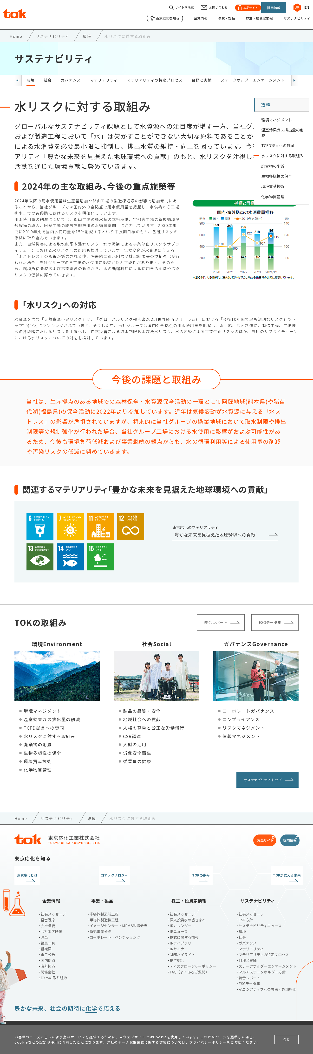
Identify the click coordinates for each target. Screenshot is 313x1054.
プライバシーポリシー (62, 1017)
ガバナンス (71, 75)
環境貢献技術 (38, 757)
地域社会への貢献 (142, 715)
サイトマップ (134, 1017)
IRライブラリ (180, 931)
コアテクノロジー (120, 871)
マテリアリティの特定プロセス (155, 75)
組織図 (46, 936)
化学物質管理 (38, 765)
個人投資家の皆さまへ (188, 908)
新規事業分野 (100, 919)
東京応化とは (47, 871)
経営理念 (48, 908)
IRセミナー (179, 936)
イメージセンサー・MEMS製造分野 (118, 913)
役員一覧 (48, 931)
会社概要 (48, 913)
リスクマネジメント (243, 723)
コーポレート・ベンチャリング (115, 925)
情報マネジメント (241, 732)
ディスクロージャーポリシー (193, 954)
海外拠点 (48, 954)
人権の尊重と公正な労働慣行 (153, 723)
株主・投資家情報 (251, 16)
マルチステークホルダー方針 (262, 960)
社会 (48, 75)
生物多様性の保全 (42, 749)
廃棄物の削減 (38, 740)
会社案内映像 (51, 919)
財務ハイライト (182, 942)
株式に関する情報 (184, 925)
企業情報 (187, 16)
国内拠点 (48, 948)
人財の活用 (135, 740)
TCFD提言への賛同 (44, 723)
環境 (30, 75)
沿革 (44, 925)
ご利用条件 (23, 1017)
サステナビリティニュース (260, 913)
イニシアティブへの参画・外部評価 (267, 977)
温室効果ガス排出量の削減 (52, 715)
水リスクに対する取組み (50, 732)
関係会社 (48, 960)
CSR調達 (132, 732)
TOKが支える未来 (265, 871)
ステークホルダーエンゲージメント (253, 75)
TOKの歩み (193, 871)
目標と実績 (202, 75)
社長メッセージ (53, 902)
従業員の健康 (137, 757)
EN (304, 5)
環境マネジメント (42, 707)
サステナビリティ (293, 16)
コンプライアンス (241, 715)
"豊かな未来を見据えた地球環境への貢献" (215, 530)
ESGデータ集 (249, 971)
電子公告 (48, 942)
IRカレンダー (180, 913)
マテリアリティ (104, 75)
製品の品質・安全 (142, 707)
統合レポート (249, 965)
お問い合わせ (102, 1017)
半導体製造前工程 (104, 902)
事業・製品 (215, 16)
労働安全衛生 (137, 749)
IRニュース (179, 919)
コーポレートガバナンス (248, 707)
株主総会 (177, 948)
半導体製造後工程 (104, 908)
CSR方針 (246, 908)
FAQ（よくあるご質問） (189, 960)
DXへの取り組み (54, 965)
